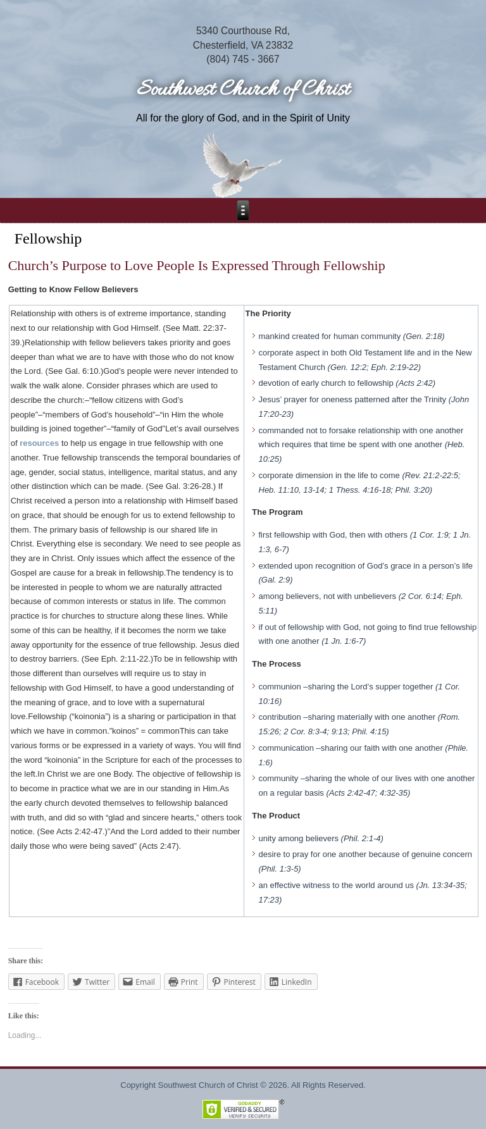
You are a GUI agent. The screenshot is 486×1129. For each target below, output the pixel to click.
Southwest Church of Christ (243, 90)
